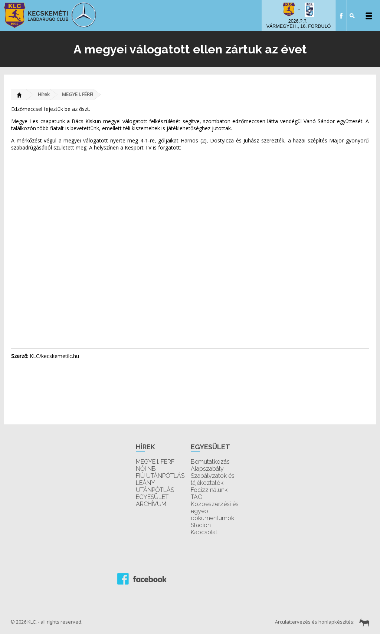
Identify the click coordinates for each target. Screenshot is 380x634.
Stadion (201, 525)
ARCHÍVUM (151, 503)
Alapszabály (207, 468)
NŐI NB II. (148, 468)
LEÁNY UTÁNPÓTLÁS (155, 486)
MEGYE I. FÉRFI (77, 94)
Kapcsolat (204, 532)
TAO (197, 496)
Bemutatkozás (210, 461)
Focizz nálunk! (210, 489)
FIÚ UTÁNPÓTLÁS (160, 475)
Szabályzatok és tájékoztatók (213, 479)
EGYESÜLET (152, 496)
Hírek (44, 94)
